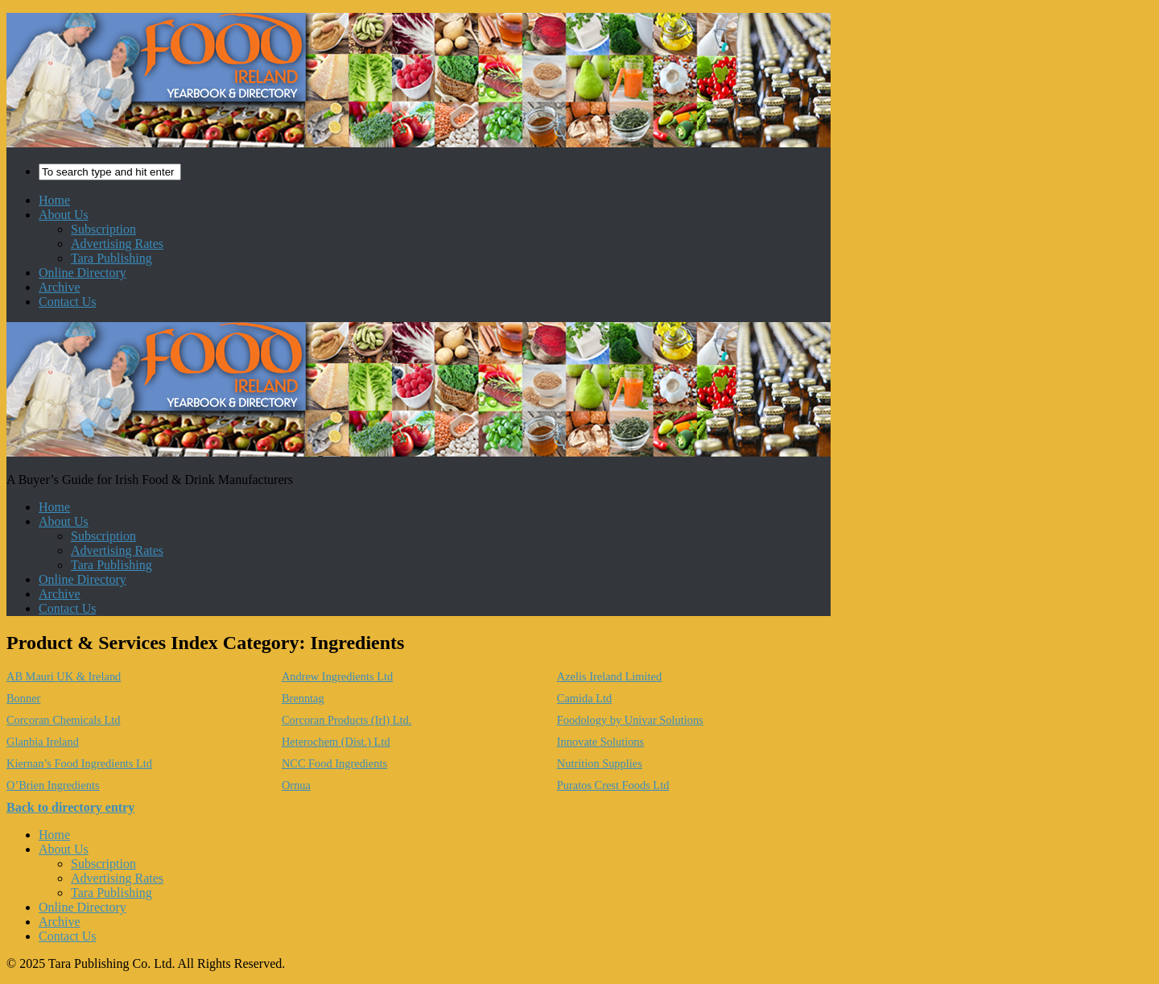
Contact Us (68, 301)
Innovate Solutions (600, 741)
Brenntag (303, 698)
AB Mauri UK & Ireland (63, 676)
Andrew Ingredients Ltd (337, 676)
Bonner (23, 698)
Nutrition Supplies (599, 763)
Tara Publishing (111, 258)
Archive (59, 287)
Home (54, 200)
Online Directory (82, 272)
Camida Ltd (584, 698)
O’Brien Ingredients (53, 785)
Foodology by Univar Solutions (630, 719)
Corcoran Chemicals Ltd (63, 719)
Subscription (103, 229)
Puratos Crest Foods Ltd (613, 785)
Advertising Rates (117, 243)
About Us (64, 214)
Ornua (296, 785)
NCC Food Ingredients (334, 763)
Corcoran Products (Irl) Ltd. (346, 719)
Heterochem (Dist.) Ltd (336, 741)
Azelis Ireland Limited (609, 676)
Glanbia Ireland (42, 741)
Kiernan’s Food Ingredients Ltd (79, 763)
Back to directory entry (70, 807)
